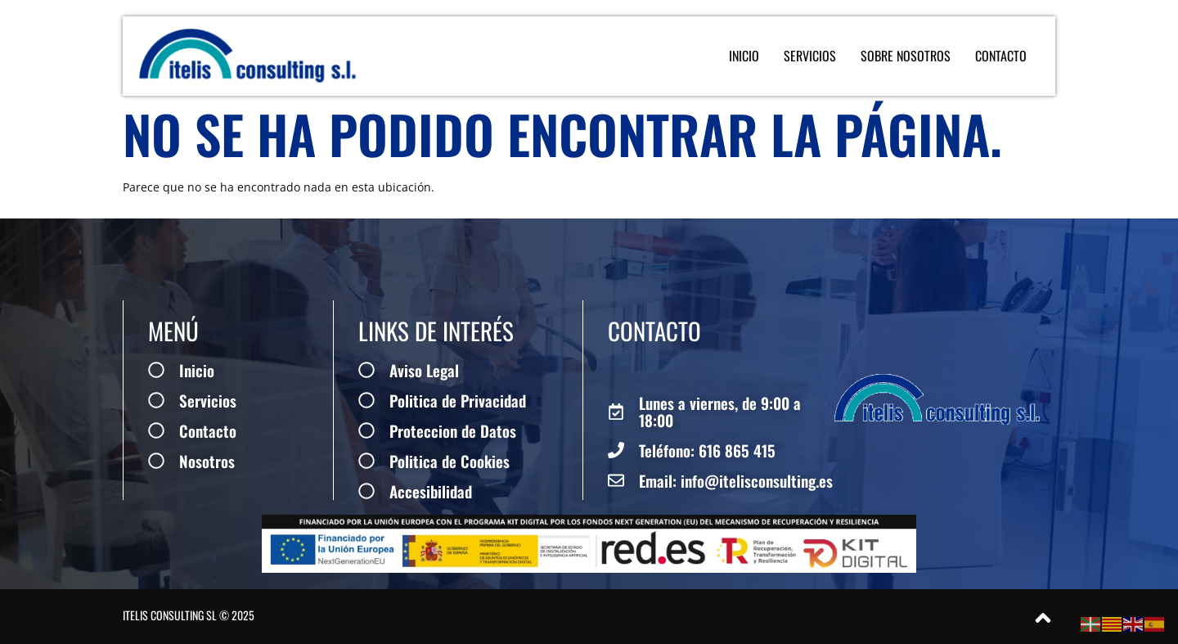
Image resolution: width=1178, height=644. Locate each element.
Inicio (744, 55)
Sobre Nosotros (906, 55)
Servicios (810, 55)
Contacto (1001, 55)
